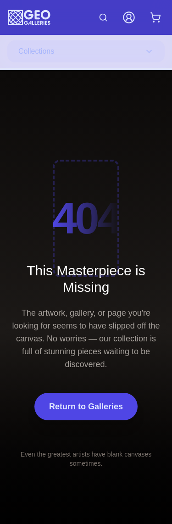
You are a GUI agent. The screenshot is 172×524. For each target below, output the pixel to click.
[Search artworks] (103, 17)
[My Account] (129, 17)
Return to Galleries (86, 406)
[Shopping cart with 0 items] (155, 17)
